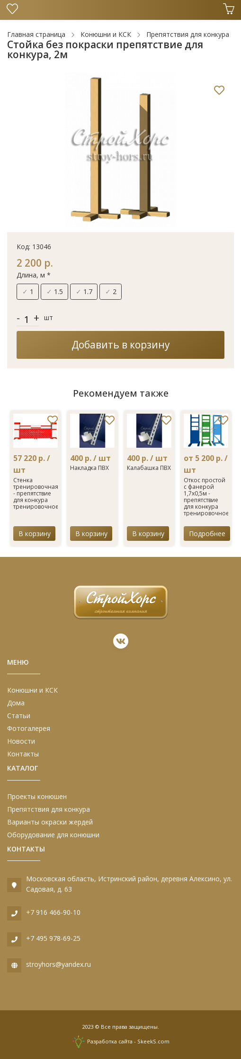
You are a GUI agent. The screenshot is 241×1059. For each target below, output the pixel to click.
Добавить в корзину (120, 344)
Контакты (23, 753)
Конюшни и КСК (32, 690)
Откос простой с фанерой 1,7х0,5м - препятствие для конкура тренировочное (206, 496)
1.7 (84, 291)
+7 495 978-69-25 (53, 938)
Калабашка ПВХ (149, 468)
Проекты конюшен (37, 796)
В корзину (34, 533)
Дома (16, 702)
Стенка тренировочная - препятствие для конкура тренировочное (36, 493)
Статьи (18, 715)
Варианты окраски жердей (50, 821)
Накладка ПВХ (89, 468)
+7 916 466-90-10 (53, 912)
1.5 (54, 291)
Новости (21, 741)
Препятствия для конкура (48, 809)
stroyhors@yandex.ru (58, 964)
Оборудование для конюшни (53, 834)
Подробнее (207, 533)
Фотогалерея (28, 728)
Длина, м (34, 274)
